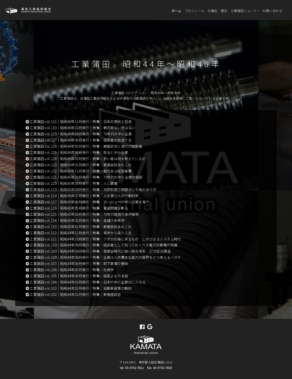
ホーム (177, 10)
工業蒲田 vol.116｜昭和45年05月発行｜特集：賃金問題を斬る (79, 207)
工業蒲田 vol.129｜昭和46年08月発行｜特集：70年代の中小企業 (81, 133)
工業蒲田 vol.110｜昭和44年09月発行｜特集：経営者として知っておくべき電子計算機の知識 (103, 244)
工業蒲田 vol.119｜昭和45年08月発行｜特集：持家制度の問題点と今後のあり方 (93, 189)
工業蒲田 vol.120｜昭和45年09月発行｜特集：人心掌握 (73, 183)
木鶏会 (212, 10)
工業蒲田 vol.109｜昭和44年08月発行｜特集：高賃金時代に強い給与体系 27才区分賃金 (100, 251)
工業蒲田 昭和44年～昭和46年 (146, 63)
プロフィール (194, 10)
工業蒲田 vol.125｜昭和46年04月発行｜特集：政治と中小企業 (79, 152)
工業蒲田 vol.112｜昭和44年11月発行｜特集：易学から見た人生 (81, 232)
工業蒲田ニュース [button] (244, 10)
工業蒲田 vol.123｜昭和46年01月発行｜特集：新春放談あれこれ (81, 164)
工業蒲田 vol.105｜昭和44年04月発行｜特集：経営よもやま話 (79, 275)
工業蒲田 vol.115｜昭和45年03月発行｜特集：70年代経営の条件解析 (84, 214)
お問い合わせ (272, 10)
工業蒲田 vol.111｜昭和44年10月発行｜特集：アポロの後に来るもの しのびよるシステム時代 (105, 238)
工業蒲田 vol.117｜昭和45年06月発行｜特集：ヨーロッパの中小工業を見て (89, 201)
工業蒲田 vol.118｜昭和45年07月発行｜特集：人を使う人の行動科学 (84, 195)
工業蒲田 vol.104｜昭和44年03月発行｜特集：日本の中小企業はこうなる (88, 281)
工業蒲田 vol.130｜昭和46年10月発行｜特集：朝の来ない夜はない (82, 127)
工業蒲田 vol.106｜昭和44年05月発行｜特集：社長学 (72, 269)
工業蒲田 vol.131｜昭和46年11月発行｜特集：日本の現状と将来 (81, 121)
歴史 (224, 10)
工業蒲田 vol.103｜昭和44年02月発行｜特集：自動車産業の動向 (81, 288)
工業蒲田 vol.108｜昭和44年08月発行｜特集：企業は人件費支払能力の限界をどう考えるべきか (105, 257)
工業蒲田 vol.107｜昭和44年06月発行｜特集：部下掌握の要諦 (79, 263)
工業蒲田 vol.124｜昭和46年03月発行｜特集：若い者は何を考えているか (87, 158)
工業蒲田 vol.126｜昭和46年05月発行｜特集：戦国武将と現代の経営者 (86, 146)
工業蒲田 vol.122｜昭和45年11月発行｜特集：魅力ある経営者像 (81, 170)
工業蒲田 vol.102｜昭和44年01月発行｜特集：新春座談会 (75, 294)
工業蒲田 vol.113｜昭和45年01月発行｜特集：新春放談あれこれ (81, 226)
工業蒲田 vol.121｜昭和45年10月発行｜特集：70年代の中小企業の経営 (86, 177)
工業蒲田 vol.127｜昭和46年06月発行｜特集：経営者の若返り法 (81, 139)
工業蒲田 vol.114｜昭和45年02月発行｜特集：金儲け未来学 (77, 220)
